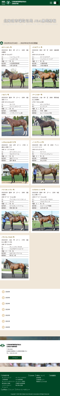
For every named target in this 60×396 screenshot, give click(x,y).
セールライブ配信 (20, 381)
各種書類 (53, 375)
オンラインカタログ (21, 377)
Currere (31, 375)
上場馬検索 (5, 379)
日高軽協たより (40, 379)
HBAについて (40, 375)
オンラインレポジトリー (8, 381)
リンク (12, 389)
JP (55, 2)
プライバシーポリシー (23, 389)
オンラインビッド (6, 377)
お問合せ (5, 389)
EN (57, 2)
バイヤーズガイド (6, 385)
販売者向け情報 (6, 383)
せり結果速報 (19, 379)
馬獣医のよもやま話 (41, 381)
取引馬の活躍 (19, 385)
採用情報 (38, 377)
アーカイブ (5, 387)
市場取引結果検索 (20, 383)
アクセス (15, 358)
